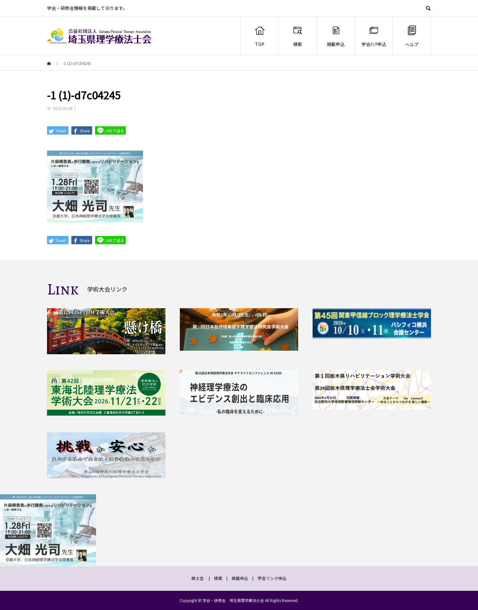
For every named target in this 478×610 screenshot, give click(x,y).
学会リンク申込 (272, 578)
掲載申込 (336, 36)
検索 (297, 36)
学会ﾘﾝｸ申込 (374, 36)
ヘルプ (411, 36)
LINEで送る (110, 130)
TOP (259, 36)
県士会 (197, 578)
